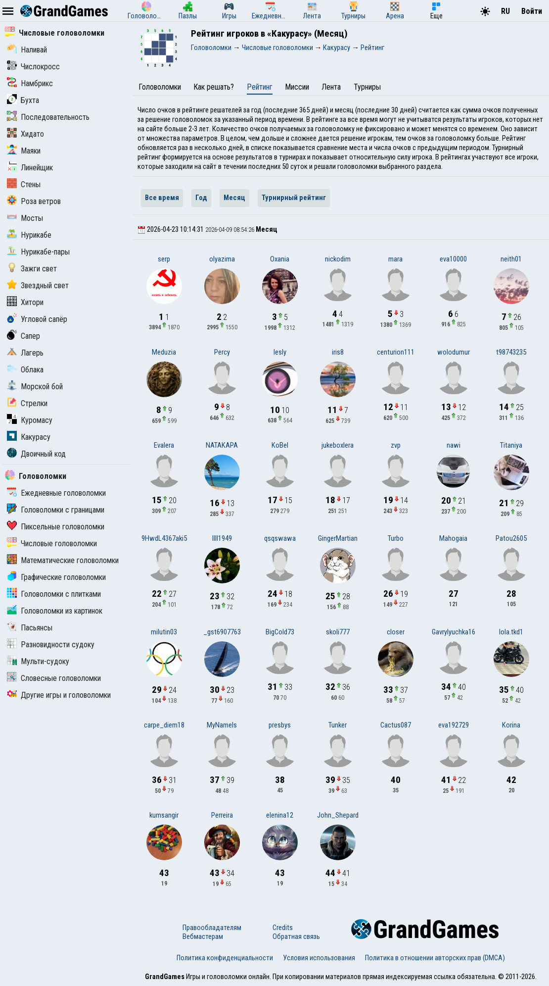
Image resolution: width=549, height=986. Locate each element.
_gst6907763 (222, 631)
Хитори (25, 302)
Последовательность (48, 117)
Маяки (24, 151)
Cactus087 (395, 725)
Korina (511, 725)
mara (395, 259)
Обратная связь (296, 936)
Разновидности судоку (50, 644)
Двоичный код (36, 454)
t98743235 (511, 352)
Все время (162, 197)
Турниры (367, 87)
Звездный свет (38, 285)
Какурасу (28, 437)
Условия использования (319, 957)
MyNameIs (222, 725)
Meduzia (164, 352)
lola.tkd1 (511, 631)
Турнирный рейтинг (294, 197)
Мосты (25, 218)
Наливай (27, 49)
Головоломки (35, 476)
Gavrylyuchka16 (453, 631)
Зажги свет (32, 268)
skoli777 (338, 631)
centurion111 (395, 352)
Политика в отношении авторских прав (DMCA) (435, 957)
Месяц (234, 197)
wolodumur (453, 352)
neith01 (511, 259)
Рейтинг (260, 87)
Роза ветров (34, 201)
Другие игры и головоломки (59, 695)
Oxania (279, 259)
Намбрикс (30, 83)
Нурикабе (29, 235)
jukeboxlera (337, 445)
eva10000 (453, 259)
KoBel (280, 445)
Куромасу (29, 420)
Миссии (297, 87)
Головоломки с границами (55, 510)
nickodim (338, 259)
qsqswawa (280, 538)
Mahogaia (453, 538)
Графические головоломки (56, 577)
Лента (331, 87)
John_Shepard (338, 815)
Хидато (25, 134)
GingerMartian (338, 538)
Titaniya (511, 445)
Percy (222, 352)
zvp (396, 445)
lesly (280, 352)
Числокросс (33, 66)
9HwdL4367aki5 (164, 538)
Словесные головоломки (54, 678)
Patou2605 (511, 538)
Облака (25, 369)
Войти (531, 11)
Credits (283, 927)
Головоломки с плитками (54, 594)
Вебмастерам (203, 936)
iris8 (338, 352)
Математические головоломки (63, 560)
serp (164, 259)
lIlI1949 (222, 538)
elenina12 (279, 815)
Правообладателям (212, 927)
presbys (280, 725)
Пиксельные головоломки (55, 526)
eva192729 (453, 725)
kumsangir (164, 815)
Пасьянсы (29, 627)
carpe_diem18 (164, 725)
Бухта (23, 100)
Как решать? (213, 87)
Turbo (396, 538)
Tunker (337, 725)
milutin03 (164, 631)
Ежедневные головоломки (56, 493)
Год (201, 197)
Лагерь (25, 353)
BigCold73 (280, 631)
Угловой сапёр (37, 319)
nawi (453, 445)
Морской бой (35, 386)
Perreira (222, 815)
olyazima (222, 259)
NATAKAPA (222, 445)
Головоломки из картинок (54, 611)
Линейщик (30, 167)
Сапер (23, 336)
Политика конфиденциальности (225, 957)
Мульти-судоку (38, 661)
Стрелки (27, 403)
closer (396, 631)
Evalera (164, 445)
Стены (24, 184)
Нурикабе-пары (38, 252)
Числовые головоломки (54, 33)
